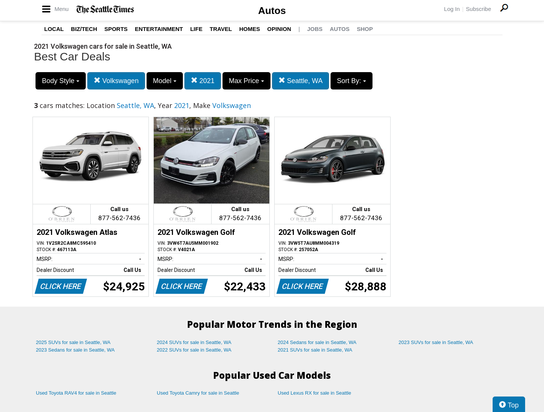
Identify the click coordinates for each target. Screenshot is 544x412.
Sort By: (351, 81)
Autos (272, 10)
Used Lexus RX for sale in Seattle (314, 393)
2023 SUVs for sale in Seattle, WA (436, 342)
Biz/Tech (84, 29)
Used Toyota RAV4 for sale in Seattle (76, 393)
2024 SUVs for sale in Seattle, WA (194, 342)
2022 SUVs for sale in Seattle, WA (194, 350)
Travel (221, 29)
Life (196, 29)
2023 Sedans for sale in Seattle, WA (75, 350)
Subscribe (478, 9)
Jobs (315, 29)
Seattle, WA (300, 81)
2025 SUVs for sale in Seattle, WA (73, 342)
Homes (249, 29)
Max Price (246, 81)
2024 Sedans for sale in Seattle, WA (317, 342)
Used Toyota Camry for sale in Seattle (198, 393)
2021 (203, 81)
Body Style (60, 81)
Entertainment (159, 29)
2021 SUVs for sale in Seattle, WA (315, 350)
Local (54, 29)
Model (164, 81)
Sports (116, 29)
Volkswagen (116, 81)
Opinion (279, 29)
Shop (365, 29)
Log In (452, 9)
